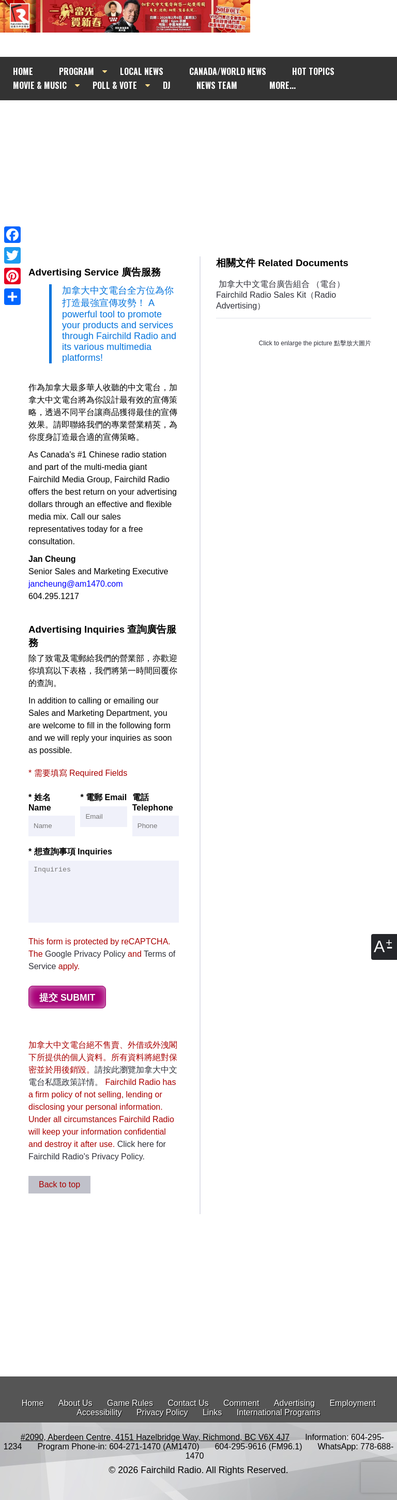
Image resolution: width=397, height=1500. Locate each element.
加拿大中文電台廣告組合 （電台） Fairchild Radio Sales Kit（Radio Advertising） (280, 295)
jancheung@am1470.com (75, 583)
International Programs (278, 1412)
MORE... (282, 85)
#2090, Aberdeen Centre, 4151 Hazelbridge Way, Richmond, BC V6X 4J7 (155, 1437)
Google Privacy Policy (85, 954)
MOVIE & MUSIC (40, 85)
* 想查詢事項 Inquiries (103, 885)
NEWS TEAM (216, 85)
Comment (241, 1403)
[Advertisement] (212, 169)
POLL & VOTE (115, 85)
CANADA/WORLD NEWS (227, 71)
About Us (75, 1403)
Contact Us (187, 1403)
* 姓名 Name (51, 814)
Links (212, 1412)
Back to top (59, 1184)
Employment (352, 1403)
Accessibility (99, 1412)
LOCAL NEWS (141, 71)
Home (33, 1403)
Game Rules (130, 1403)
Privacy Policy (162, 1412)
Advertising (294, 1403)
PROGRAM (76, 71)
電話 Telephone (155, 814)
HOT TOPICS (313, 71)
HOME (23, 71)
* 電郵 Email (103, 810)
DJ (167, 85)
